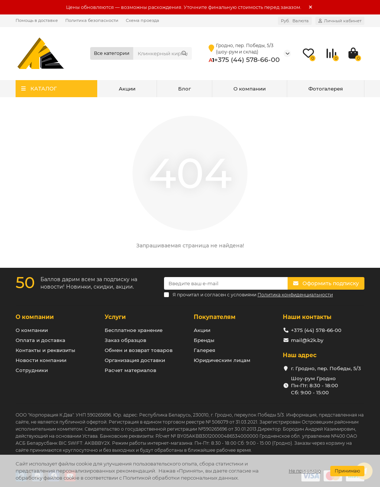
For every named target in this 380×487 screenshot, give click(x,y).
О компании (249, 89)
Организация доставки (135, 360)
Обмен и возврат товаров (139, 350)
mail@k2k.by (307, 340)
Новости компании (41, 360)
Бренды (204, 340)
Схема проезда (142, 20)
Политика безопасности (91, 20)
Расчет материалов (130, 370)
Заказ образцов (125, 340)
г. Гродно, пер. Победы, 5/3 (326, 368)
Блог (184, 89)
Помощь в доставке (37, 20)
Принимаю (347, 471)
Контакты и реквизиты (45, 350)
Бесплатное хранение (134, 330)
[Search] (162, 53)
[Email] (226, 283)
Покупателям (215, 316)
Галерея (204, 350)
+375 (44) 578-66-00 (247, 59)
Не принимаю (305, 471)
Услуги (115, 316)
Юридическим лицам (222, 360)
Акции (127, 89)
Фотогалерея (325, 89)
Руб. (295, 20)
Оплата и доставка (40, 340)
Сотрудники (32, 370)
